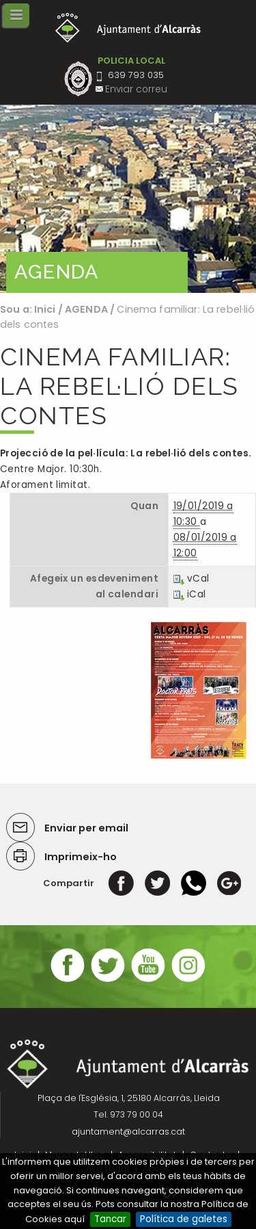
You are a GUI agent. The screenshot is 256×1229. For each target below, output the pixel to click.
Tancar (110, 1219)
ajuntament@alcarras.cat (128, 1131)
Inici (45, 309)
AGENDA (86, 309)
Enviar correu (136, 89)
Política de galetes (183, 1219)
